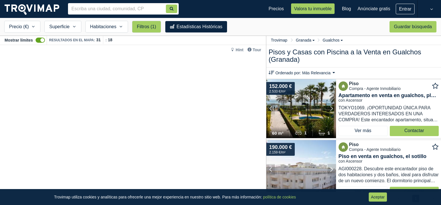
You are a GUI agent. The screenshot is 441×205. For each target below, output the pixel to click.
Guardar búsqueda (413, 26)
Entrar (405, 9)
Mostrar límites (19, 40)
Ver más (363, 130)
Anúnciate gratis (374, 8)
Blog (346, 8)
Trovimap (279, 40)
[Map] (133, 125)
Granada (305, 40)
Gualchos (333, 40)
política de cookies (279, 197)
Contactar (414, 130)
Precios (276, 8)
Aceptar (378, 197)
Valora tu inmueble (312, 8)
